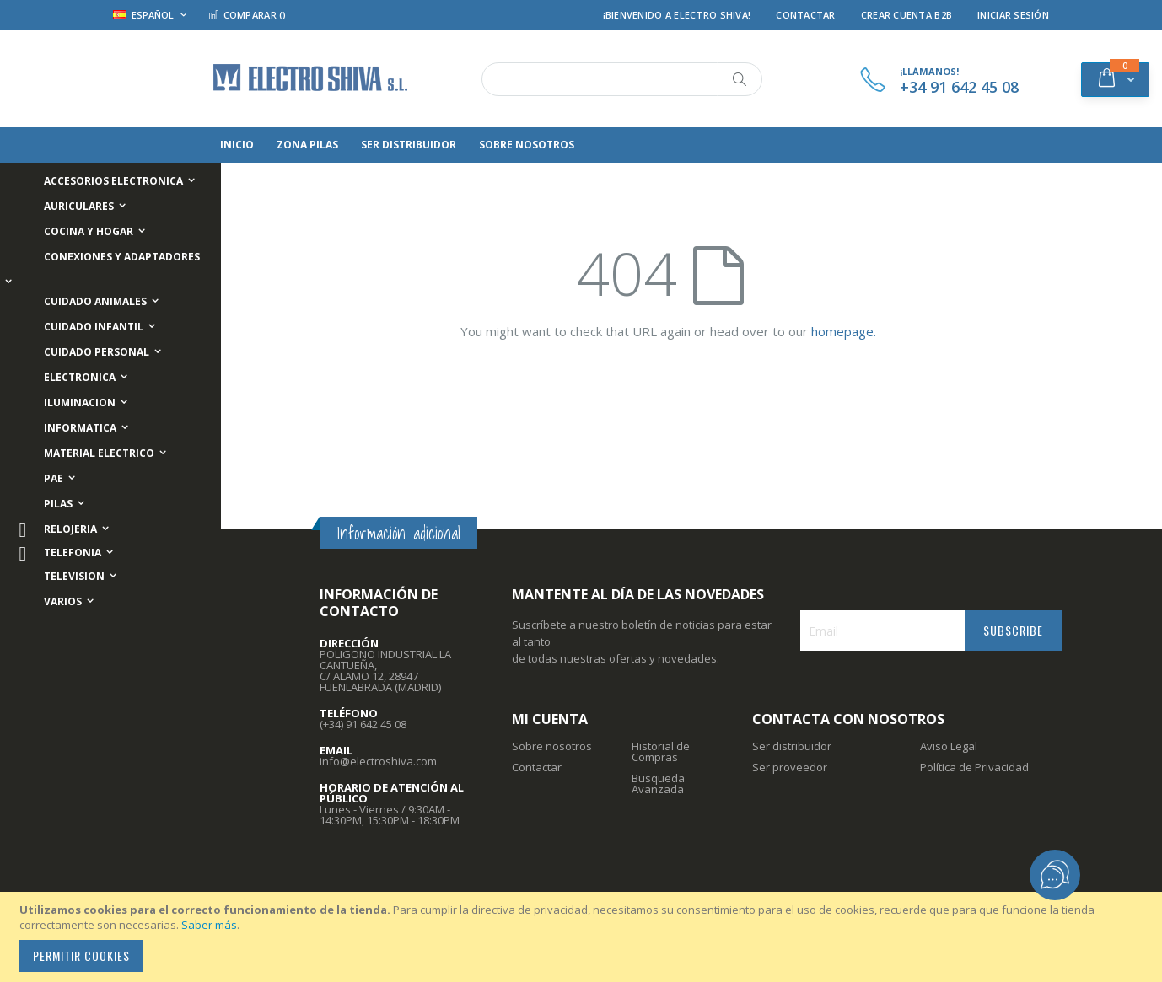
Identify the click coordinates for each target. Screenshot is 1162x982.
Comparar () (247, 14)
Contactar (805, 14)
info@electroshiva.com (378, 761)
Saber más (209, 924)
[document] (583, 937)
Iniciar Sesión (1013, 14)
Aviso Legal (948, 746)
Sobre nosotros (552, 746)
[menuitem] (271, 145)
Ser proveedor (789, 767)
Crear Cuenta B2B (906, 14)
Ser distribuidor (791, 746)
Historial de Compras (661, 751)
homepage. (843, 331)
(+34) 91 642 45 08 (363, 724)
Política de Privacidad (974, 767)
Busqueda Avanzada (658, 783)
